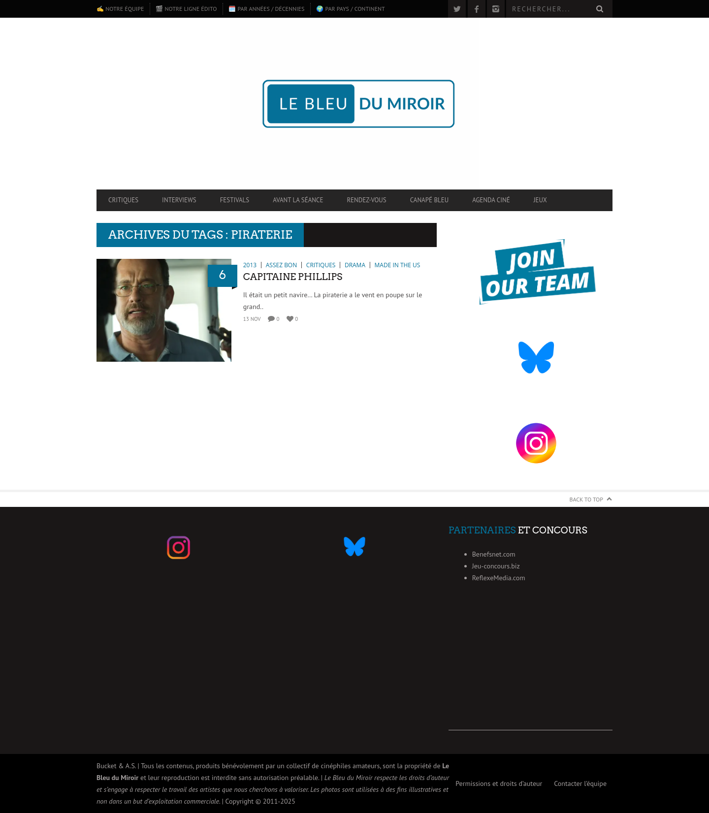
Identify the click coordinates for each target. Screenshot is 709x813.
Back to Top (587, 499)
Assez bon (281, 265)
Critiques (123, 200)
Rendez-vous (366, 200)
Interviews (179, 200)
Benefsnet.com (494, 554)
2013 (250, 265)
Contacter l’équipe (580, 783)
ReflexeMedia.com (498, 577)
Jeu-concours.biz (496, 566)
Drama (355, 265)
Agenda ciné (491, 200)
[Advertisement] (530, 668)
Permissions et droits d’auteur (498, 783)
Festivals (235, 200)
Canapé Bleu (429, 200)
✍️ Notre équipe (120, 8)
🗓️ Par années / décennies (266, 8)
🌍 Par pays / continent (350, 8)
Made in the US (397, 265)
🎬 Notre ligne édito (186, 8)
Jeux (540, 200)
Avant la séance (298, 200)
